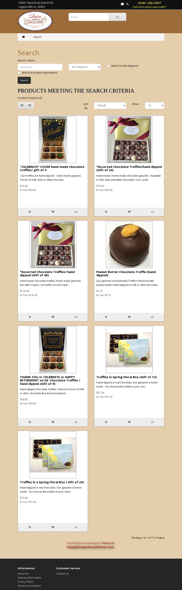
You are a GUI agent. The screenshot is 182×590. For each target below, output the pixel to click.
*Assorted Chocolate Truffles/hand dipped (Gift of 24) (129, 168)
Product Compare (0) (30, 98)
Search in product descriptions (37, 72)
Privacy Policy (25, 581)
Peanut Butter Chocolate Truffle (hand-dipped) (126, 273)
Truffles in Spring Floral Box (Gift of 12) (126, 377)
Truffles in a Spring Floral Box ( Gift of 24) (52, 482)
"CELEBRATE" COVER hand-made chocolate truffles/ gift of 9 (52, 168)
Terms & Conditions (29, 586)
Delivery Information (29, 577)
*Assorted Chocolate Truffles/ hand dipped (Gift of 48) (47, 273)
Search (37, 37)
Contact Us (62, 573)
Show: (135, 104)
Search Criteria (26, 60)
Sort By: (85, 106)
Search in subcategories (122, 65)
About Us (23, 573)
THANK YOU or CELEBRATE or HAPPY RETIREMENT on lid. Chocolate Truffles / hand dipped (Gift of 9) (50, 380)
